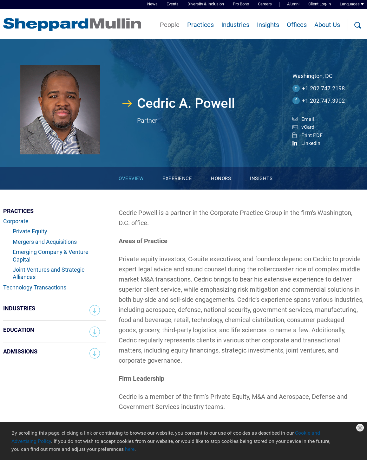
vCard (307, 127)
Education (18, 330)
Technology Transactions (34, 287)
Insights (268, 25)
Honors (221, 178)
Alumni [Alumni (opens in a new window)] (293, 4)
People (170, 25)
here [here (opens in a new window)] (129, 449)
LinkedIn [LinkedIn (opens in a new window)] (310, 143)
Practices (200, 25)
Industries (235, 25)
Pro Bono (241, 4)
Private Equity (30, 231)
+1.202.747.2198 (323, 88)
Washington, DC (312, 76)
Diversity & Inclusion (205, 4)
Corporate (16, 221)
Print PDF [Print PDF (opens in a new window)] (312, 135)
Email (307, 119)
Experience (177, 178)
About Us (327, 25)
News (152, 4)
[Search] (357, 25)
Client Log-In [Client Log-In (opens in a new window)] (319, 4)
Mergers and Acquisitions (45, 241)
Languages (350, 4)
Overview (131, 178)
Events (173, 4)
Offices (297, 25)
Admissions (20, 351)
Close (360, 427)
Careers (265, 4)
